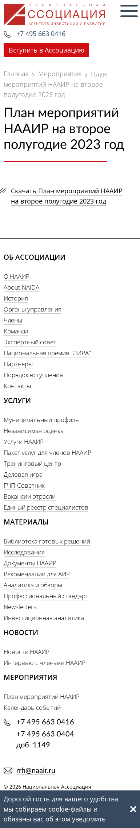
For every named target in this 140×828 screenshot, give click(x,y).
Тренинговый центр (32, 463)
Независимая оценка (34, 430)
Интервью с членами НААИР (44, 662)
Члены (13, 320)
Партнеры (18, 364)
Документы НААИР (30, 563)
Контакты (17, 386)
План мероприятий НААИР (42, 696)
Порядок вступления (33, 375)
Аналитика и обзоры (33, 585)
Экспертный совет (30, 342)
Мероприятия (60, 73)
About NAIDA (21, 287)
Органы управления (32, 309)
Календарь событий (32, 707)
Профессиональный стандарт (46, 596)
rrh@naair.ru (35, 770)
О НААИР (16, 276)
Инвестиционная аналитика (44, 618)
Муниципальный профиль (41, 419)
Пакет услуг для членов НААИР (47, 452)
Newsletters (20, 607)
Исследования (24, 552)
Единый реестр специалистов (46, 507)
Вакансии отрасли (30, 496)
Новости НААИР (26, 651)
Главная (16, 73)
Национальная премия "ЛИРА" (47, 353)
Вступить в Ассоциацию (46, 50)
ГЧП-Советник (24, 485)
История (16, 298)
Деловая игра (23, 474)
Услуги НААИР (24, 441)
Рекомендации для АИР (37, 574)
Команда (16, 331)
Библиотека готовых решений (47, 541)
